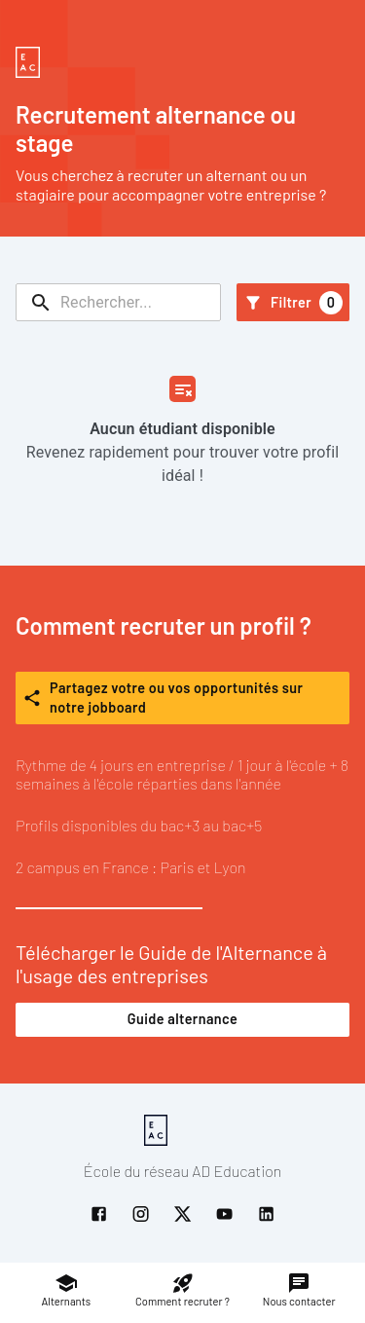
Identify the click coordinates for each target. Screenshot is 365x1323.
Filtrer (293, 302)
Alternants (66, 1289)
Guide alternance (182, 1019)
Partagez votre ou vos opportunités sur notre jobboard (182, 698)
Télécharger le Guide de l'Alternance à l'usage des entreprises (182, 988)
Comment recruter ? (182, 1289)
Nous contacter (299, 1289)
